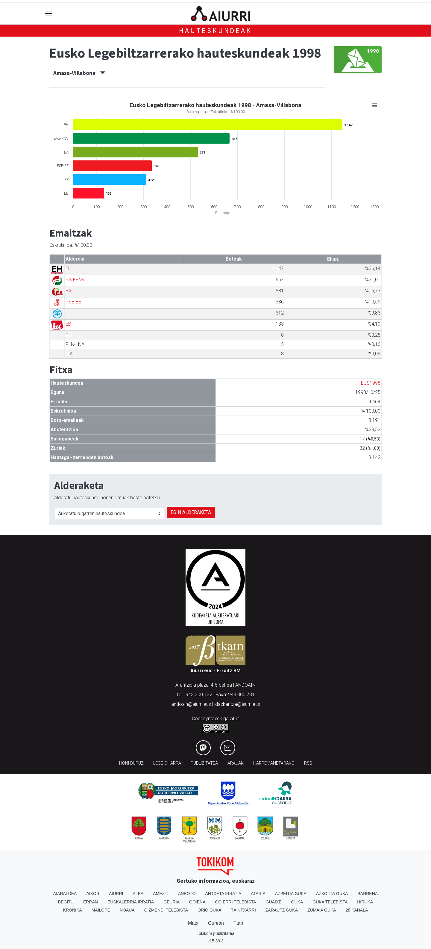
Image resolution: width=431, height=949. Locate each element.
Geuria (171, 902)
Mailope (101, 910)
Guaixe (274, 902)
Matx (193, 923)
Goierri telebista (235, 902)
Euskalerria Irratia (130, 902)
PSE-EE (73, 302)
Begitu (66, 902)
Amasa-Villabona (79, 72)
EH (68, 268)
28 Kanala (357, 910)
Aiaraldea (65, 893)
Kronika (72, 910)
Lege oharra (167, 763)
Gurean (216, 923)
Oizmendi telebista (166, 910)
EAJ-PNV (75, 279)
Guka (297, 902)
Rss (308, 763)
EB (68, 324)
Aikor (92, 893)
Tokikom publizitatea (215, 933)
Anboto (187, 893)
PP (69, 313)
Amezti (160, 893)
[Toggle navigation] (48, 13)
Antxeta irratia (223, 893)
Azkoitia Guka (332, 893)
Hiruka (365, 902)
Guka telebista (329, 902)
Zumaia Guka (321, 910)
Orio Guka (209, 910)
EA (68, 291)
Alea (138, 893)
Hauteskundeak (215, 30)
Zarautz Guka (281, 910)
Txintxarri (243, 910)
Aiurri (116, 893)
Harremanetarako (274, 763)
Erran (90, 902)
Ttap (238, 923)
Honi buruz (131, 763)
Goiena (197, 902)
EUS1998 (370, 383)
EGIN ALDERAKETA (191, 512)
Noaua (127, 910)
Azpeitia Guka (290, 893)
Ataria (258, 893)
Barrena (367, 893)
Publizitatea (204, 763)
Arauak (235, 763)
